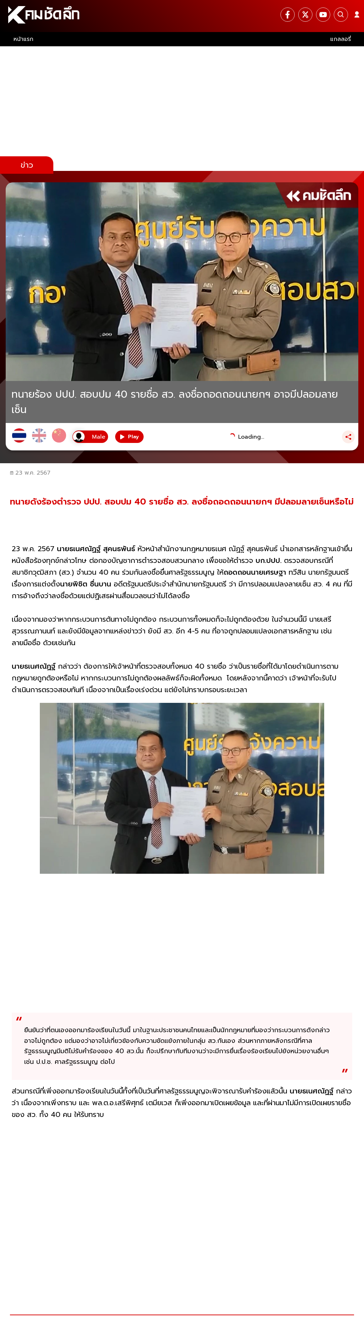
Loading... (251, 437)
